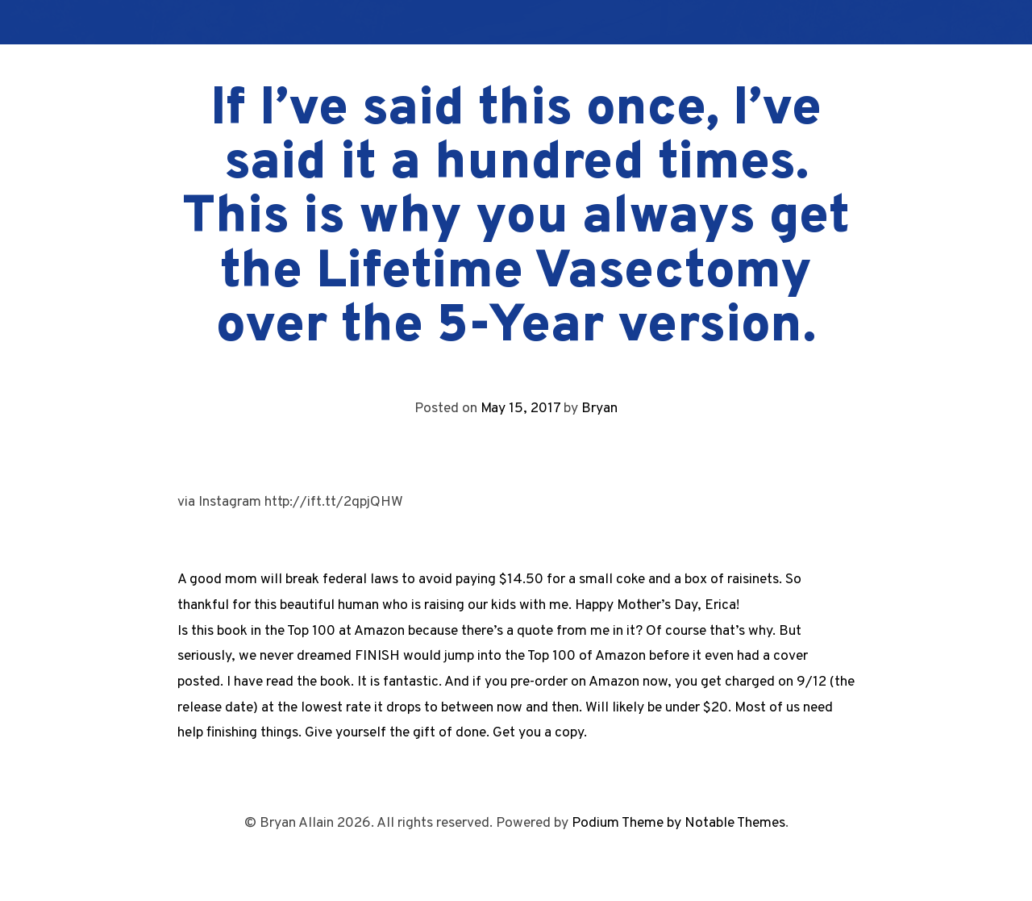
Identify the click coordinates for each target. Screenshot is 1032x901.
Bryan (599, 408)
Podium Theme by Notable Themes (678, 823)
